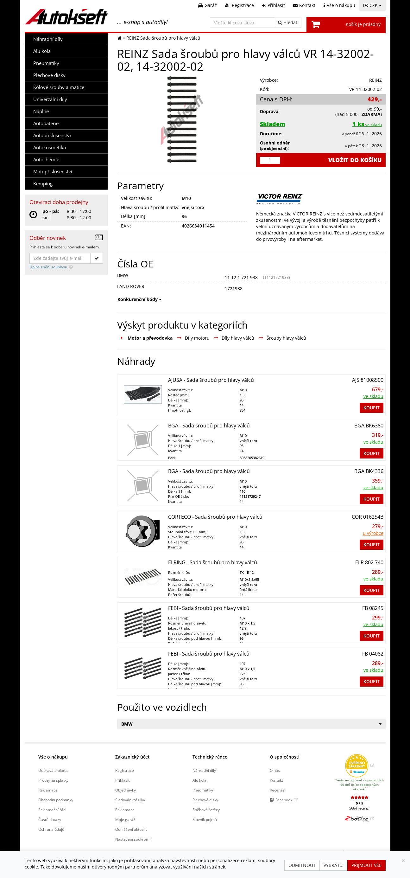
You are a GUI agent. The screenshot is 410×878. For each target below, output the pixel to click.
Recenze (277, 789)
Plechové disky (49, 75)
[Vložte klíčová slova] (242, 22)
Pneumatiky (46, 63)
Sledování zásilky (130, 799)
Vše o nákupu (53, 757)
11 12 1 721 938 (241, 277)
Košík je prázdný (363, 24)
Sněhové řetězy (206, 809)
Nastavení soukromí (132, 839)
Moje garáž (125, 819)
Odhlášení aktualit (131, 829)
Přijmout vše (366, 865)
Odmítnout (302, 865)
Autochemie (46, 159)
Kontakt (276, 780)
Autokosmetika (49, 147)
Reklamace (48, 789)
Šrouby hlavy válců (286, 338)
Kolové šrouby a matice (58, 87)
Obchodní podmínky (55, 799)
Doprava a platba (53, 770)
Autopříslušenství (52, 135)
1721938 (234, 288)
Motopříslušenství (52, 171)
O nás (275, 770)
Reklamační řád (52, 809)
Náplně (41, 111)
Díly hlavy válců (238, 338)
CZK (372, 5)
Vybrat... (334, 865)
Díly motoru (197, 338)
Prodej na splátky (53, 780)
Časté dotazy (49, 819)
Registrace (124, 770)
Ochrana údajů (51, 829)
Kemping (43, 183)
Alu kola (42, 51)
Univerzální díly (50, 99)
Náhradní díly (48, 39)
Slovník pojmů (204, 819)
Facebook (283, 799)
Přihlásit (122, 780)
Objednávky (125, 789)
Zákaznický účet (132, 757)
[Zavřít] (403, 860)
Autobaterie (46, 123)
